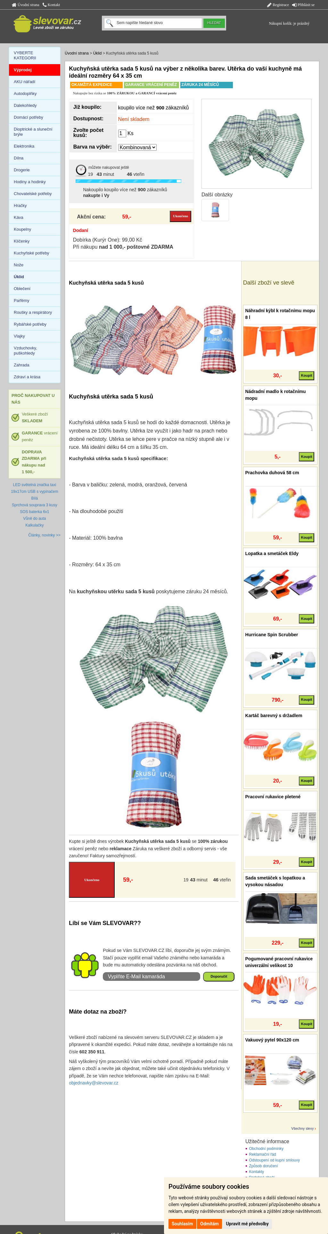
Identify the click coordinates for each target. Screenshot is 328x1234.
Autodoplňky (25, 93)
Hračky (20, 205)
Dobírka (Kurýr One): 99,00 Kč (107, 240)
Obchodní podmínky (266, 1148)
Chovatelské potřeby (33, 193)
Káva (18, 217)
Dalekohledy (25, 105)
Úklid (97, 53)
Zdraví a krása (27, 376)
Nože (18, 264)
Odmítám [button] (209, 1223)
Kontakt (51, 5)
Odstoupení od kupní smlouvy (274, 1160)
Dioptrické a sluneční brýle (33, 132)
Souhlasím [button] (182, 1223)
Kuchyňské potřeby (31, 253)
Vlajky (19, 336)
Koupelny (22, 229)
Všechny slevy (302, 1128)
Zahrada (21, 365)
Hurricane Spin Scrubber (271, 634)
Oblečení (22, 288)
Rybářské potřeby (30, 324)
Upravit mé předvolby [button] (247, 1223)
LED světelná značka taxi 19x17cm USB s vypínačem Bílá (34, 492)
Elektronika (24, 146)
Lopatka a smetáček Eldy (272, 553)
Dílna (18, 158)
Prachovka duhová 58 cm (272, 472)
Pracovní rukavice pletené (273, 796)
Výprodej (23, 69)
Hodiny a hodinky (30, 181)
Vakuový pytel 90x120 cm (272, 1039)
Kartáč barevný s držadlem (273, 715)
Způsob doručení (263, 1166)
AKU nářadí (24, 81)
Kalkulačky (34, 525)
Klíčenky (21, 241)
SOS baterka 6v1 (34, 512)
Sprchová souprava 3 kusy (34, 505)
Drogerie (22, 169)
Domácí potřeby (28, 117)
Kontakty (256, 1172)
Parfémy (21, 300)
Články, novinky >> (44, 535)
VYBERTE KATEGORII (25, 55)
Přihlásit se (303, 5)
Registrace (278, 5)
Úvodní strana (25, 5)
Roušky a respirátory (33, 312)
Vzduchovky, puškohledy (25, 351)
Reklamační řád (262, 1154)
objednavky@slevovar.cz (93, 1082)
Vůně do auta (34, 518)
